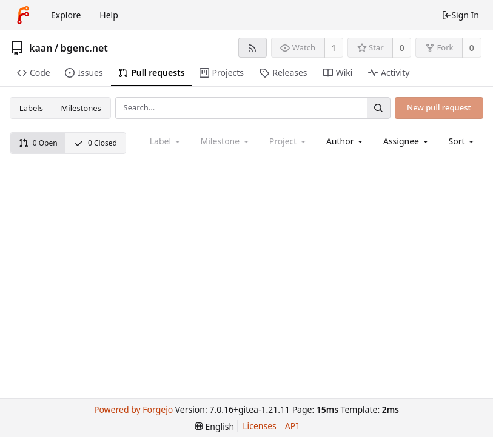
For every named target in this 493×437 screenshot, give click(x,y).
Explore (66, 15)
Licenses (260, 426)
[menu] (462, 141)
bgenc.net (84, 48)
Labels (31, 108)
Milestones (81, 108)
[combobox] (345, 141)
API (291, 426)
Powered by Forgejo (133, 409)
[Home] (23, 15)
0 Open (38, 143)
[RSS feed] (252, 48)
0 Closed (95, 143)
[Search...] (378, 107)
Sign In (460, 15)
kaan (40, 48)
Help (108, 15)
